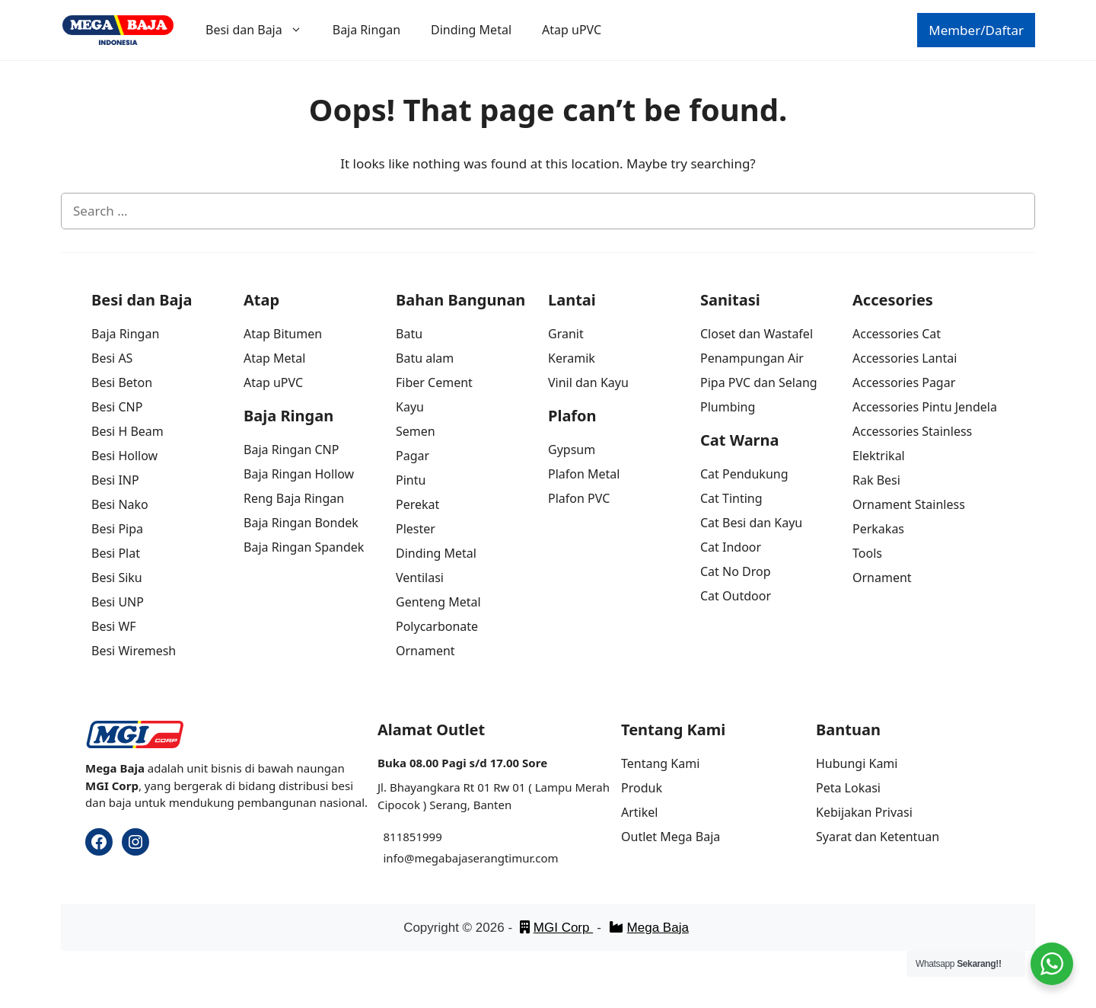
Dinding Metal (471, 29)
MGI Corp (556, 927)
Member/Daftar (976, 30)
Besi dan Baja (261, 30)
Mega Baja (649, 927)
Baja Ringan (366, 29)
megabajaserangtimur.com (486, 858)
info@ (399, 858)
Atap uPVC (571, 29)
